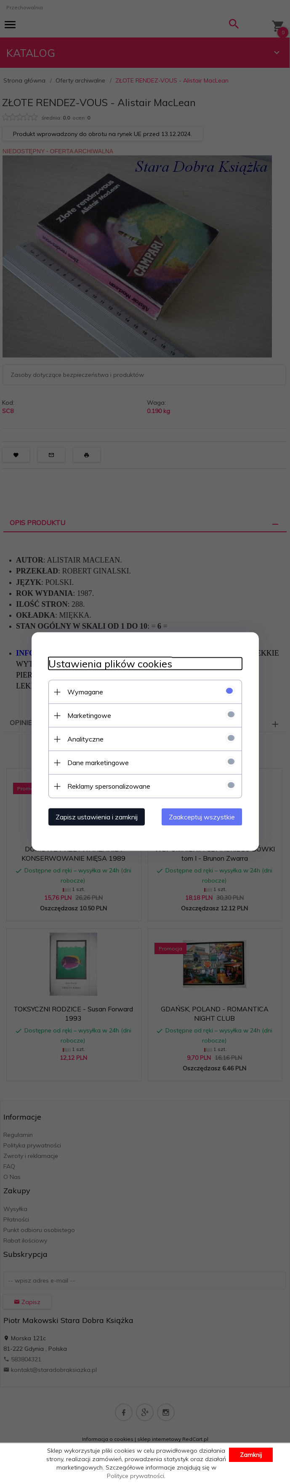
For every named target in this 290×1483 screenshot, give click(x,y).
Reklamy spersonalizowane (108, 786)
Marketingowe (89, 715)
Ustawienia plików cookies (110, 664)
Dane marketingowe (98, 762)
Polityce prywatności (135, 1476)
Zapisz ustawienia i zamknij (97, 817)
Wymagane (85, 692)
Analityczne (85, 739)
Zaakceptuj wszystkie (202, 817)
